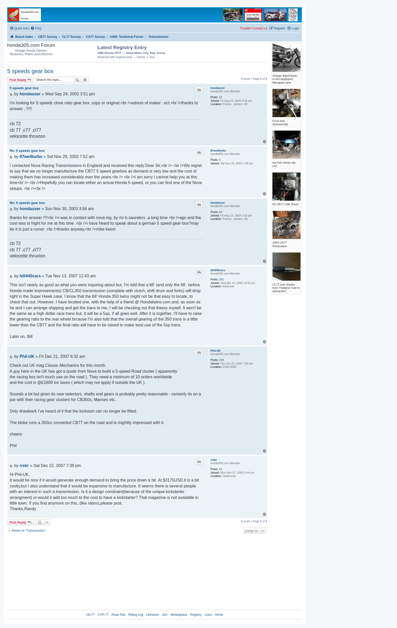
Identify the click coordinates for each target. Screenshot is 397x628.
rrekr (214, 459)
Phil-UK (216, 350)
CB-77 (90, 614)
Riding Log (135, 614)
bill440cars (218, 270)
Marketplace (179, 614)
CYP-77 (103, 614)
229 (221, 359)
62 (220, 97)
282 (221, 279)
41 (220, 469)
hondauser (218, 87)
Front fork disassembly (280, 122)
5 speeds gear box (30, 71)
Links (208, 614)
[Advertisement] (237, 51)
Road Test (118, 614)
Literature (152, 614)
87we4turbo (218, 150)
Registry (196, 614)
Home (219, 614)
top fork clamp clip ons (283, 164)
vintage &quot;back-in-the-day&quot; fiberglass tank (285, 79)
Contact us (260, 28)
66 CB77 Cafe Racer (285, 204)
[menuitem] (35, 28)
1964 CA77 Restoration (279, 244)
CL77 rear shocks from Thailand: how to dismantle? (286, 288)
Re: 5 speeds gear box (27, 151)
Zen (165, 614)
